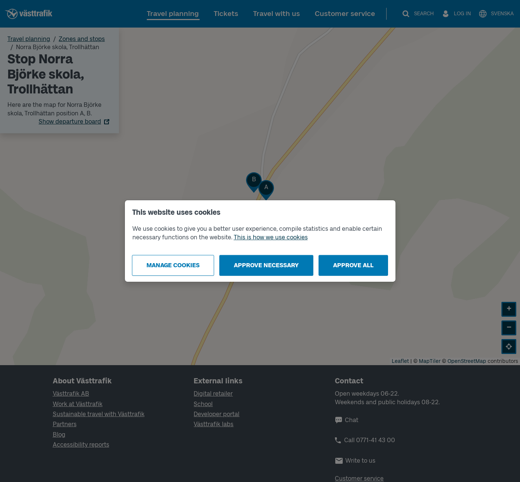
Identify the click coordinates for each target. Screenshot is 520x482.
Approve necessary (266, 265)
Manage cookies (173, 265)
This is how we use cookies (271, 237)
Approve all (353, 265)
